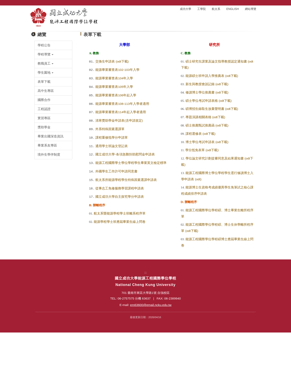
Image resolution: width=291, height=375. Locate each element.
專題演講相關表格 (198, 159)
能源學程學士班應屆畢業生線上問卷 (120, 264)
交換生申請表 (105, 104)
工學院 (201, 9)
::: (158, 9)
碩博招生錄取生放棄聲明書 (205, 151)
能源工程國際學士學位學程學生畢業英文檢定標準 (131, 205)
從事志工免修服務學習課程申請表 (119, 231)
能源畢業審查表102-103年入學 (117, 112)
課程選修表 (194, 176)
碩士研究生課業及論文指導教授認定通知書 (216, 104)
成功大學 (185, 9)
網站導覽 (250, 9)
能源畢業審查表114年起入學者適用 (120, 154)
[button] (33, 32)
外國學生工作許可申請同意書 (116, 214)
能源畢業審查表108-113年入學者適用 (122, 146)
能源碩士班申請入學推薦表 (205, 118)
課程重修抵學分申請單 (111, 180)
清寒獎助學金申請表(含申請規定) (119, 163)
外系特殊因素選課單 (109, 171)
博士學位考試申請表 (200, 184)
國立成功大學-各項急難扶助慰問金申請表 (125, 197)
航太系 (216, 9)
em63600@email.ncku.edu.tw (151, 347)
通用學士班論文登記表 (111, 188)
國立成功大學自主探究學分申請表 (119, 239)
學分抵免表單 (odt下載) (201, 192)
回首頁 (169, 9)
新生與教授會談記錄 (200, 126)
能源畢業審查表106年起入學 (115, 137)
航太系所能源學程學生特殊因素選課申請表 (126, 222)
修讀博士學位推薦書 (200, 135)
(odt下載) (122, 104)
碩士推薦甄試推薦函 (200, 168)
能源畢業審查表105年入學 (114, 129)
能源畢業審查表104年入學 (114, 120)
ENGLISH (232, 9)
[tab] (141, 69)
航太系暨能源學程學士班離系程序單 (120, 256)
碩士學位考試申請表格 (202, 143)
